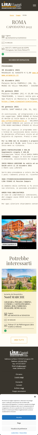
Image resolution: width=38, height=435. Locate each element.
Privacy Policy (23, 432)
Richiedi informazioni (19, 60)
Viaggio (18, 15)
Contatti (19, 385)
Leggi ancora (19, 281)
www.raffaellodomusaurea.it (14, 121)
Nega (19, 423)
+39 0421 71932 (22, 361)
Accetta (19, 417)
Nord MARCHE (14, 298)
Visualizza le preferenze (19, 429)
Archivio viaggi (19, 388)
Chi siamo (19, 374)
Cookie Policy (15, 432)
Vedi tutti (19, 341)
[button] (35, 397)
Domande (19, 382)
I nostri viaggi (19, 377)
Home (12, 15)
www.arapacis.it (10, 75)
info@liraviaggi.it (21, 366)
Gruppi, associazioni (19, 391)
